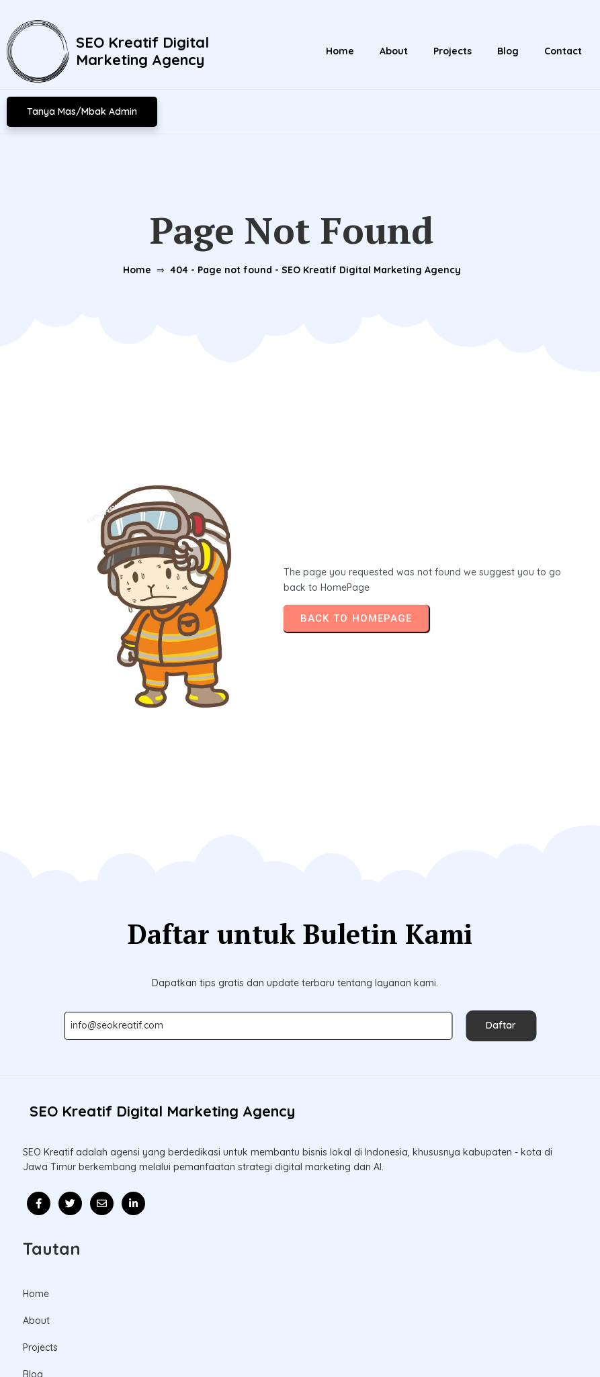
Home (128, 264)
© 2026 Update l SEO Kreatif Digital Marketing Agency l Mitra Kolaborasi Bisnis (300, 1339)
